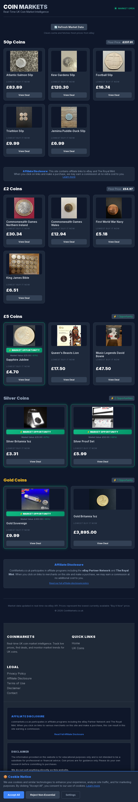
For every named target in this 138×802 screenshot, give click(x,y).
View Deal (24, 95)
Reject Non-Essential (42, 794)
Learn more (69, 176)
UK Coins (78, 648)
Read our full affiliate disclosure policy (69, 583)
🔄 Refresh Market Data (69, 27)
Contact (12, 693)
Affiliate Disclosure (19, 678)
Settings (71, 794)
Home (76, 643)
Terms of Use (16, 683)
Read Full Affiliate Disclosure (69, 734)
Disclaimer (14, 688)
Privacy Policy (16, 673)
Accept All (14, 794)
